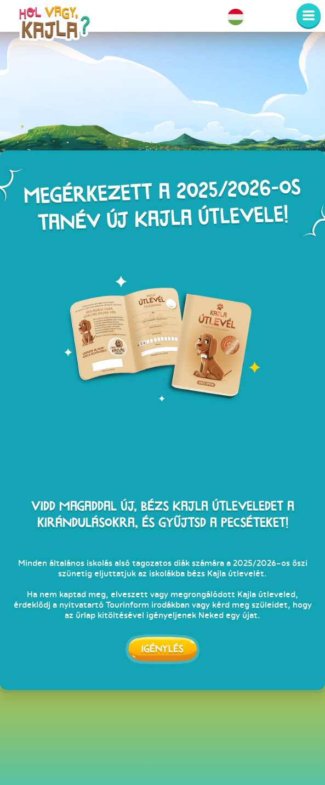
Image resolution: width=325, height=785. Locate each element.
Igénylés (162, 648)
